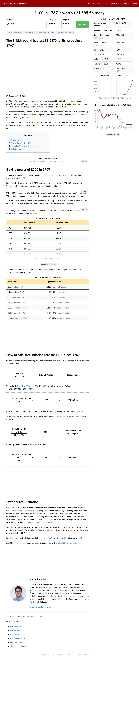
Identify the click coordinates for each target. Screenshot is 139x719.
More (134, 3)
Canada (96, 3)
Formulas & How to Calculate (23, 146)
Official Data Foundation (68, 667)
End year (65, 19)
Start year (51, 19)
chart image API (45, 662)
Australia (115, 3)
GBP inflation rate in (46, 32)
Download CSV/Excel (113, 134)
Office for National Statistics (18, 635)
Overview (15, 140)
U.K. (105, 3)
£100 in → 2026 (14, 32)
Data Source (16, 149)
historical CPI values (26, 510)
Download (84, 161)
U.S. (87, 3)
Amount (10, 19)
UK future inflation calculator (65, 32)
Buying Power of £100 (20, 143)
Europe (125, 3)
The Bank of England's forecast (39, 646)
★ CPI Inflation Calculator (15, 3)
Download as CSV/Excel (48, 389)
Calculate (82, 24)
